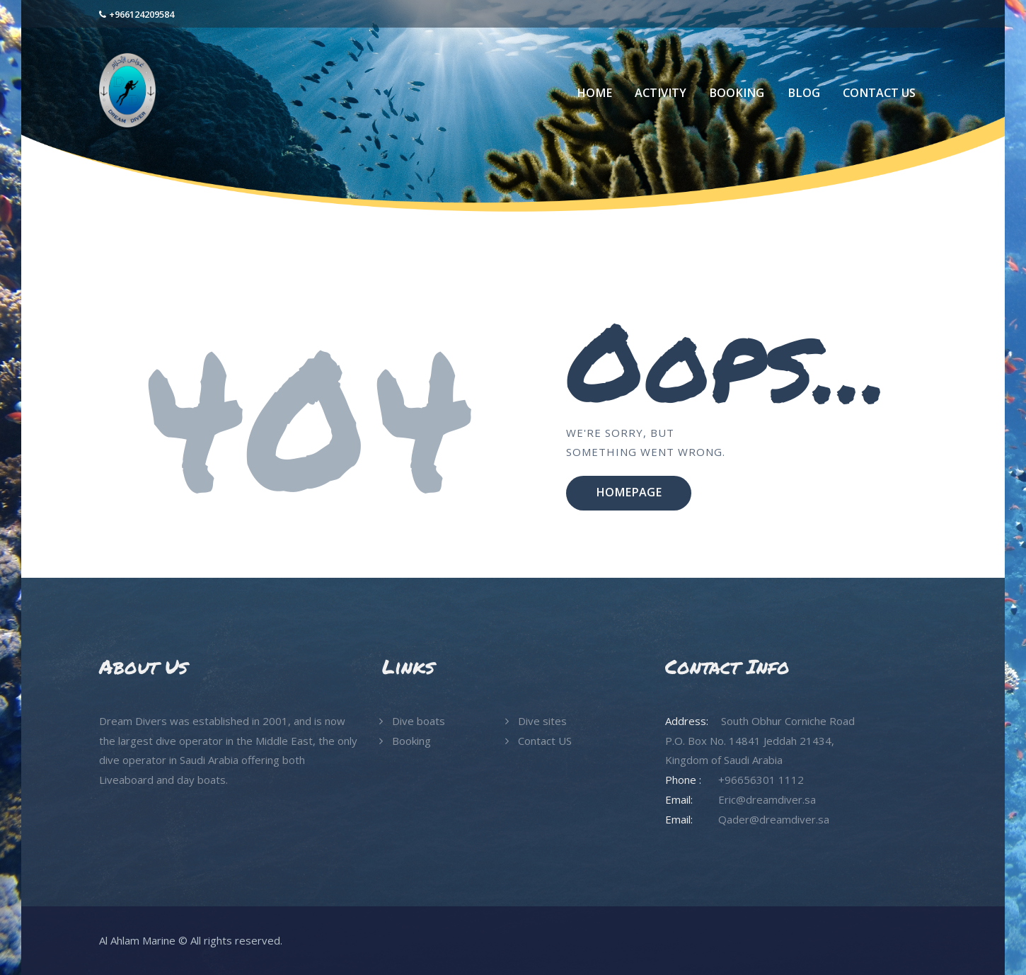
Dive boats (418, 721)
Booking (411, 741)
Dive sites (542, 721)
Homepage (629, 492)
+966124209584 (141, 14)
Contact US (545, 741)
